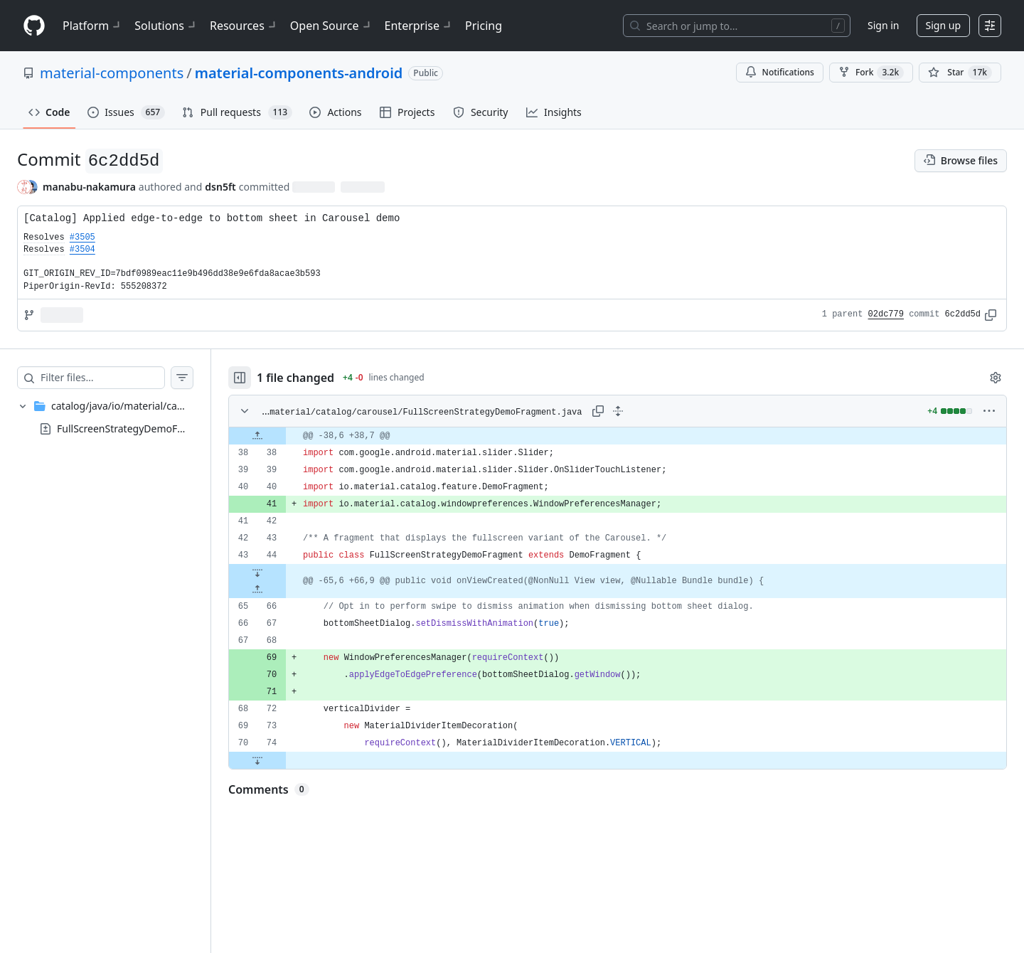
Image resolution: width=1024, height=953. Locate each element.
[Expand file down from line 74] (257, 760)
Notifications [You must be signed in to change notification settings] (779, 72)
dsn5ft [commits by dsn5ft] (220, 186)
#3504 (82, 250)
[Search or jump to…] (737, 25)
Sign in (883, 25)
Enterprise (419, 25)
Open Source (331, 25)
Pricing (483, 25)
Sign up (943, 25)
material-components (111, 72)
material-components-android (299, 72)
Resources (244, 25)
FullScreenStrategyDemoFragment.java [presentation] (148, 428)
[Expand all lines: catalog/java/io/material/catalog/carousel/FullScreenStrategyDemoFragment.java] (618, 411)
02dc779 (886, 314)
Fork (871, 72)
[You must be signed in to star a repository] (960, 72)
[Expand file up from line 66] (257, 589)
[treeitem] (105, 417)
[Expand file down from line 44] (257, 572)
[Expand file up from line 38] (257, 435)
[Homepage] (34, 26)
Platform (93, 25)
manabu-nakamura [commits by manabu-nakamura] (89, 186)
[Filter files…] (102, 377)
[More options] (989, 411)
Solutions (166, 25)
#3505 (82, 238)
